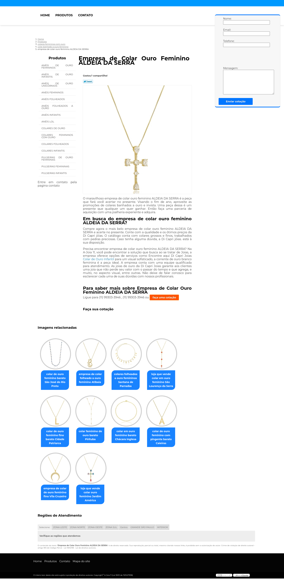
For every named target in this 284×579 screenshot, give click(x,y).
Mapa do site (81, 561)
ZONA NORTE (77, 527)
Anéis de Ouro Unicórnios (57, 84)
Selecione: (44, 527)
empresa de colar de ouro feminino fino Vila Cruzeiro (55, 493)
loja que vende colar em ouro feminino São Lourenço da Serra (166, 380)
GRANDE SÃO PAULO (142, 527)
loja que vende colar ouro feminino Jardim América (92, 495)
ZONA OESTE (95, 527)
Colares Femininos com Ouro (57, 136)
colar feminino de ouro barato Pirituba (92, 435)
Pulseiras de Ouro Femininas (57, 158)
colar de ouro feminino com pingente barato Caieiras (166, 437)
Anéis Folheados (53, 99)
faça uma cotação (164, 297)
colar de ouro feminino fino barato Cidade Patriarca (55, 437)
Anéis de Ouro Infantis (57, 75)
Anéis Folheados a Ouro (57, 107)
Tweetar (88, 81)
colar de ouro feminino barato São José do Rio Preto (55, 380)
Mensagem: (226, 80)
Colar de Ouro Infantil (98, 259)
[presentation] (246, 58)
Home (45, 15)
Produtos (64, 15)
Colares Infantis (53, 150)
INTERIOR (162, 527)
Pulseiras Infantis (54, 173)
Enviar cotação (235, 101)
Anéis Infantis (51, 114)
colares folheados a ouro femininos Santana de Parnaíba (129, 380)
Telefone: (226, 43)
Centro (124, 527)
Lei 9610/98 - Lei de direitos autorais (80, 548)
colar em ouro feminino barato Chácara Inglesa (129, 435)
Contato (85, 15)
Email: (226, 32)
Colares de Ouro (53, 128)
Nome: (226, 21)
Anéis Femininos (52, 92)
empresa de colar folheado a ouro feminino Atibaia (92, 378)
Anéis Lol (48, 121)
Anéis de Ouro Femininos (57, 66)
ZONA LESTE (60, 527)
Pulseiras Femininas (55, 166)
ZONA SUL (111, 527)
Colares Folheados (55, 143)
